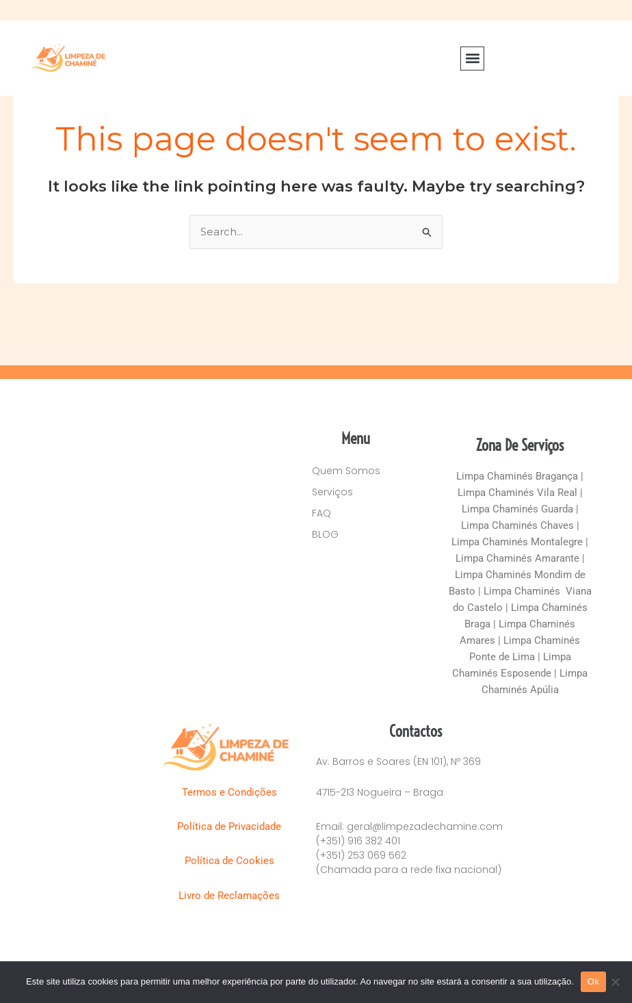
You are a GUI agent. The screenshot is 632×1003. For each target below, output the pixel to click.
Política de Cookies (231, 861)
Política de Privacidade (230, 826)
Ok (593, 981)
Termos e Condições (231, 792)
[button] (472, 58)
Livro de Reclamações (230, 895)
